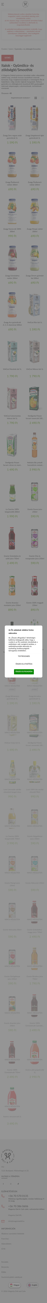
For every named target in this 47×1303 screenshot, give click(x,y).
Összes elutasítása (24, 664)
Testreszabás (24, 656)
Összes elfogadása (23, 671)
